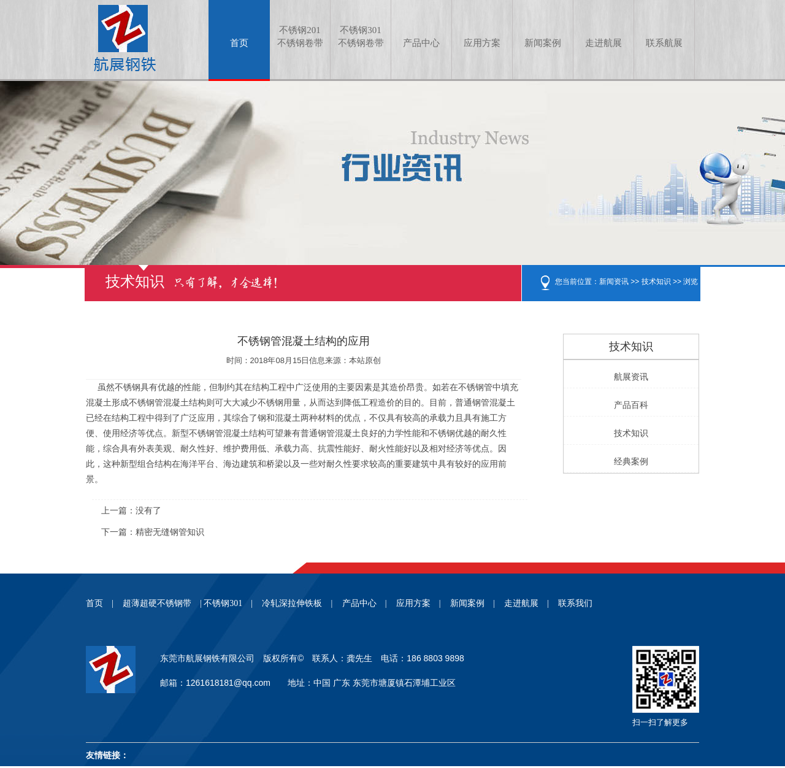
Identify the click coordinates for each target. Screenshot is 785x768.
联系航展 (664, 43)
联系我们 (575, 603)
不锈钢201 (300, 37)
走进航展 (603, 43)
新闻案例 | (472, 603)
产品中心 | (364, 603)
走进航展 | (526, 603)
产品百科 (631, 405)
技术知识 (656, 281)
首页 (239, 43)
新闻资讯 (614, 281)
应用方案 (482, 43)
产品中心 (421, 43)
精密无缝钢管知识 (170, 532)
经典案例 (631, 461)
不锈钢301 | (228, 603)
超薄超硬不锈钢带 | (162, 603)
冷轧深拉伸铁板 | (297, 603)
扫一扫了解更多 (660, 722)
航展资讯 (631, 377)
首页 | (99, 603)
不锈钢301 (360, 37)
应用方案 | (418, 603)
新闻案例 (542, 43)
